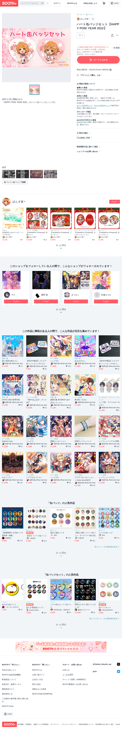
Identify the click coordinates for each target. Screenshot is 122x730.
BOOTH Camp (7, 706)
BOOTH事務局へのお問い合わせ (75, 684)
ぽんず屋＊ (19, 201)
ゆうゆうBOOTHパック (102, 105)
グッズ (79, 14)
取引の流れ (83, 133)
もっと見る (61, 311)
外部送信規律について (86, 724)
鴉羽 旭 (44, 295)
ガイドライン (55, 724)
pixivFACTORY (82, 122)
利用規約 (29, 724)
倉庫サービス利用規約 (41, 724)
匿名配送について (9, 679)
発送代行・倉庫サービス (11, 684)
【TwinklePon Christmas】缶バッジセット (109, 234)
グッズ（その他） (32, 230)
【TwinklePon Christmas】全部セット (37, 234)
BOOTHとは (72, 3)
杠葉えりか (106, 295)
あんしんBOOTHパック (85, 105)
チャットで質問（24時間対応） (74, 679)
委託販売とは (7, 694)
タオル (4, 230)
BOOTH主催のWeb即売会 (42, 694)
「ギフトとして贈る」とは (89, 75)
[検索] (42, 3)
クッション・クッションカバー (84, 230)
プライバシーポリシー (69, 724)
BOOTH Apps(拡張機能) (11, 675)
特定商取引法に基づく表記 (87, 147)
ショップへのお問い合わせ (87, 151)
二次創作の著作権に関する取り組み (15, 700)
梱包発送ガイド (8, 689)
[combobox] (32, 3)
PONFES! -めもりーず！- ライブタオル (12, 234)
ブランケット (54, 230)
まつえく (75, 295)
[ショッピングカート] (104, 3)
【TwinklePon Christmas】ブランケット (61, 234)
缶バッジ (89, 14)
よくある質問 (67, 675)
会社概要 (21, 724)
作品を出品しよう (91, 3)
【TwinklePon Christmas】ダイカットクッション (85, 234)
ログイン (57, 3)
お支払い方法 (84, 138)
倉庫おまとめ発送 (39, 689)
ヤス (13, 295)
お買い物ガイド (38, 675)
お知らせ (66, 670)
